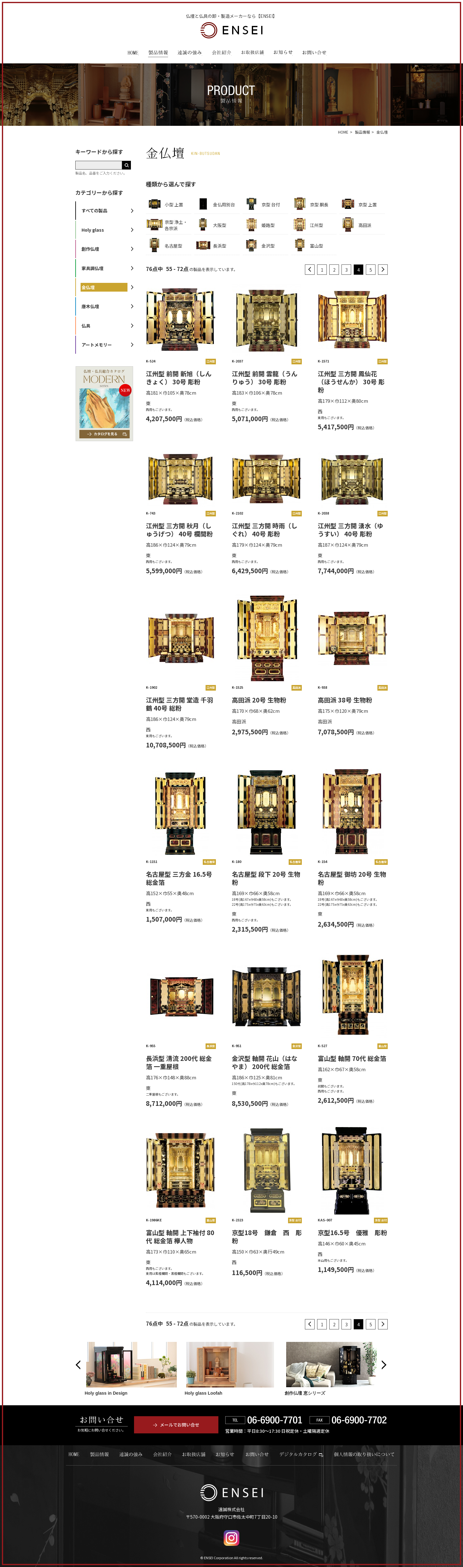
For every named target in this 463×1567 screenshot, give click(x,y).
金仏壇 (88, 287)
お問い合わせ (314, 53)
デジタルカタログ (301, 1454)
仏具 (86, 326)
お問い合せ (257, 1454)
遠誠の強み (189, 53)
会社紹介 (222, 53)
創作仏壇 (90, 249)
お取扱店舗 (252, 53)
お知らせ (283, 53)
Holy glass (93, 230)
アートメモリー (97, 345)
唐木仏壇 (90, 306)
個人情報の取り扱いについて (364, 1454)
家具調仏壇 (92, 268)
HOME (133, 53)
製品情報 (158, 53)
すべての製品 (94, 210)
